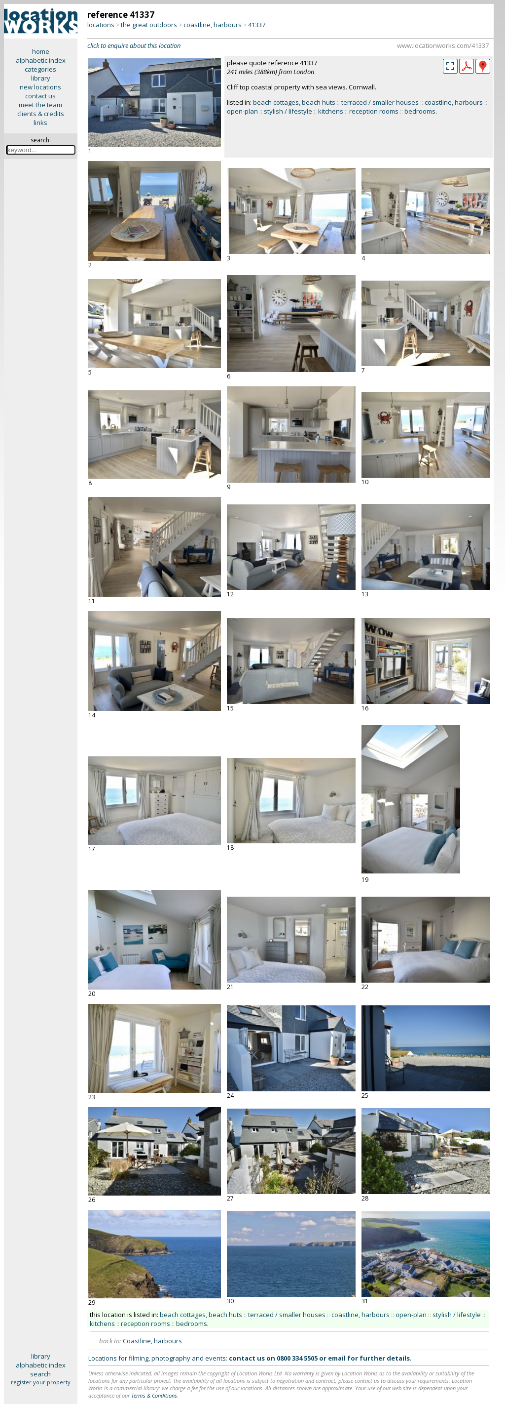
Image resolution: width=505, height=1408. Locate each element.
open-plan (242, 111)
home (40, 51)
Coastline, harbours (152, 1340)
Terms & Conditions (154, 1395)
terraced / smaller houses (380, 102)
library (40, 78)
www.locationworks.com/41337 (443, 45)
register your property (41, 1382)
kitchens (330, 111)
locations (100, 24)
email (337, 1358)
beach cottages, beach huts (294, 102)
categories (40, 69)
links (40, 122)
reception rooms (373, 111)
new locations (40, 87)
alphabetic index (41, 60)
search (40, 1373)
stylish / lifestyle (288, 111)
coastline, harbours (212, 24)
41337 (256, 24)
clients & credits (40, 113)
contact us (40, 95)
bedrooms (419, 111)
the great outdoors (149, 24)
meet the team (40, 104)
